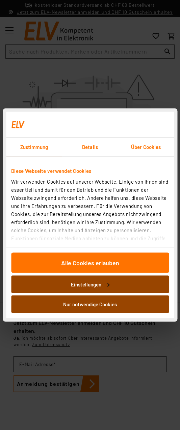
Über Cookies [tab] (146, 147)
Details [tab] (90, 147)
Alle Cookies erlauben (90, 263)
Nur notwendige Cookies (90, 304)
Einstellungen (90, 284)
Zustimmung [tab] (34, 147)
